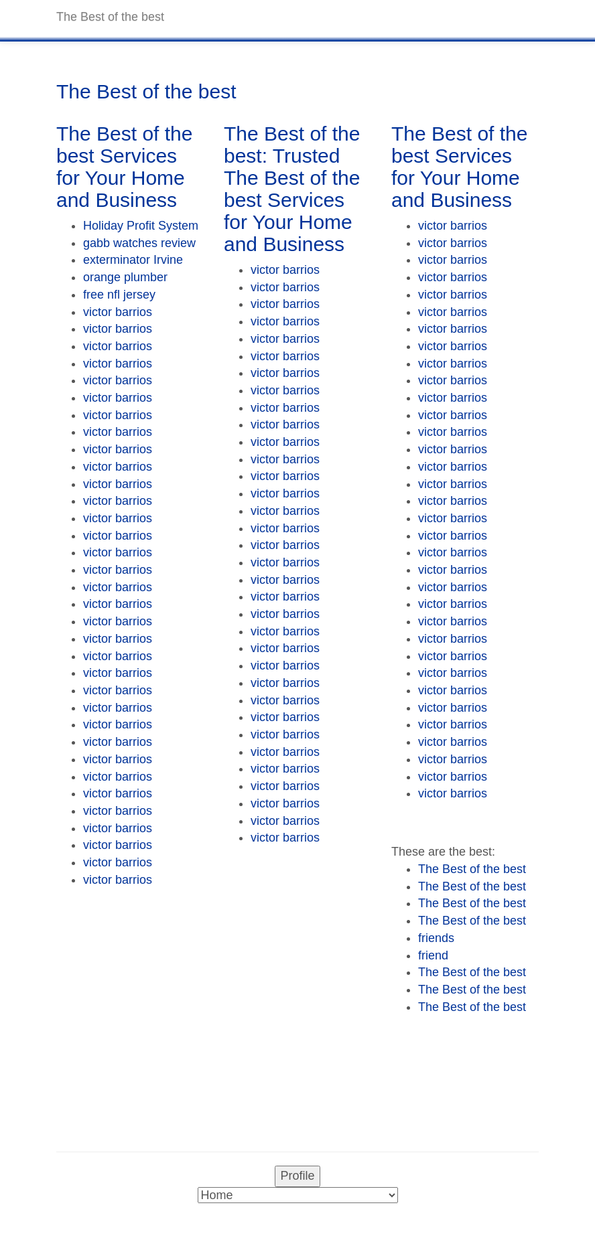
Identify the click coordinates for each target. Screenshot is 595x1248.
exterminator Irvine (133, 259)
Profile (297, 1175)
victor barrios (117, 312)
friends (436, 938)
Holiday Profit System (140, 225)
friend (433, 955)
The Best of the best (472, 869)
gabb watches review (139, 243)
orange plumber (125, 277)
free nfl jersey (119, 294)
